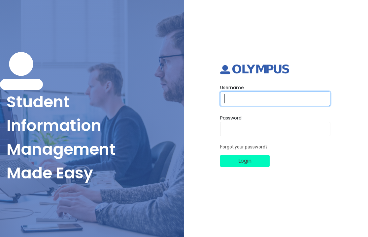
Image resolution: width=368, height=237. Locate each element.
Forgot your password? (244, 146)
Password (231, 118)
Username (232, 87)
